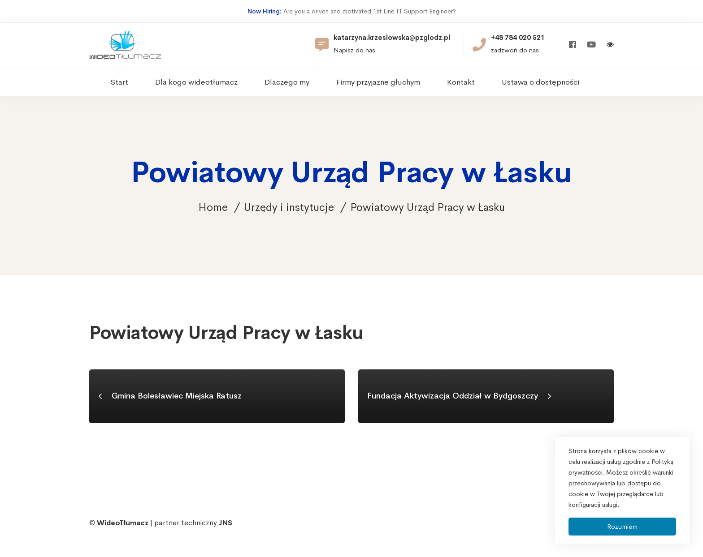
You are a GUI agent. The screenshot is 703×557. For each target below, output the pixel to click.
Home (213, 207)
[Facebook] (572, 45)
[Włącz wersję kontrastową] (610, 45)
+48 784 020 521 (518, 38)
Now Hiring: (264, 11)
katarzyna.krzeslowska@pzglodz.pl (392, 38)
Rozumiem (622, 526)
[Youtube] (591, 45)
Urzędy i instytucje (289, 207)
